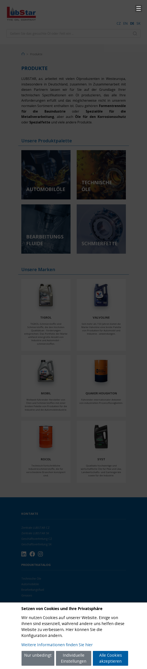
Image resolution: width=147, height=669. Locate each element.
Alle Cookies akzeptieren (110, 658)
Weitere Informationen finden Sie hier (57, 644)
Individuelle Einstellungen (73, 658)
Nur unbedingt (38, 655)
